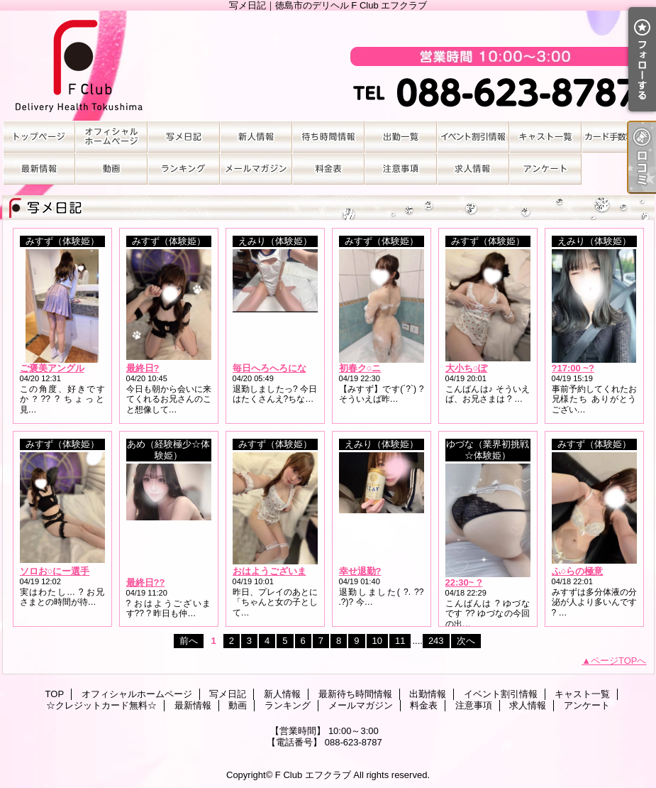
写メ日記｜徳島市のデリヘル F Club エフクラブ (328, 66)
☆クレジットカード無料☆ (618, 137)
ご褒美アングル (52, 368)
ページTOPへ (619, 660)
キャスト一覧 (545, 137)
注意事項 (401, 169)
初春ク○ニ (360, 368)
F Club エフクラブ (313, 775)
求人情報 (473, 169)
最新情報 (39, 169)
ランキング (184, 169)
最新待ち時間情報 (328, 137)
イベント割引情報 (473, 137)
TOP (39, 137)
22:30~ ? (463, 582)
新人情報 (256, 137)
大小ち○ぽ (466, 368)
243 (436, 640)
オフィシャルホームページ (111, 137)
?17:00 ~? (573, 368)
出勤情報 (401, 137)
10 (377, 640)
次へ (466, 640)
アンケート (545, 169)
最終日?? (145, 582)
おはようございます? (277, 571)
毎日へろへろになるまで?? (289, 368)
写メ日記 (184, 137)
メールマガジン (256, 169)
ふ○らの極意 (578, 571)
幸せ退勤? (360, 571)
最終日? (143, 368)
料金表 (328, 169)
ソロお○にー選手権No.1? (72, 571)
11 (400, 640)
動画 (111, 169)
